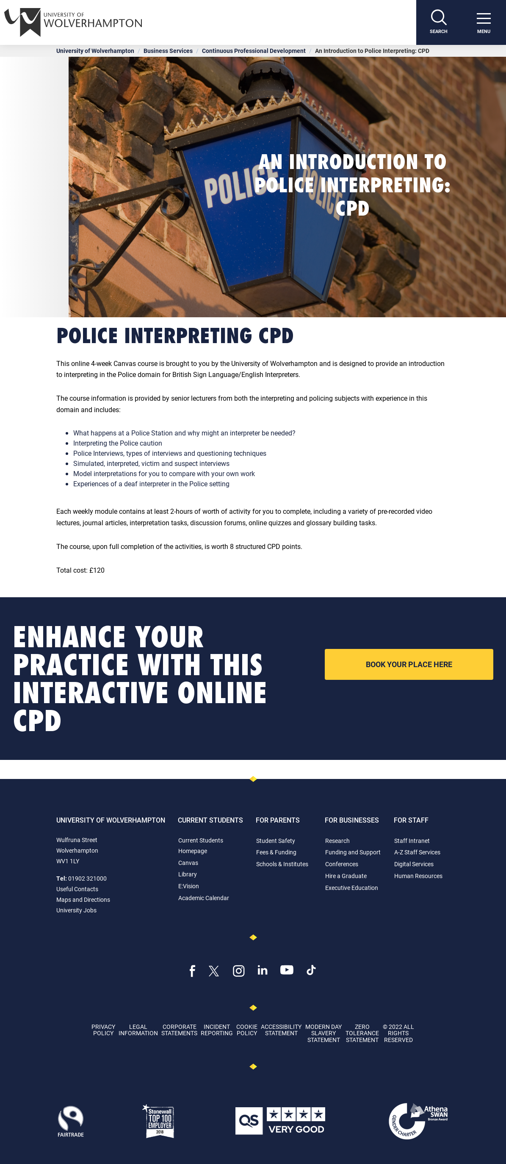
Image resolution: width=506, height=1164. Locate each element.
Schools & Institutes (282, 864)
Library (187, 874)
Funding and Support (353, 852)
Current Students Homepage (200, 845)
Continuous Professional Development (254, 51)
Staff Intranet (412, 841)
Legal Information (138, 1030)
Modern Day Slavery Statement (323, 1033)
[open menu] (483, 22)
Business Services (168, 51)
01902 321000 (87, 878)
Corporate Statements (179, 1030)
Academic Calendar (203, 898)
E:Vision (188, 886)
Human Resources (418, 876)
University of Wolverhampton (95, 51)
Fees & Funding (276, 852)
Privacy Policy (103, 1030)
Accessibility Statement (281, 1030)
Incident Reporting (217, 1030)
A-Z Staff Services (417, 852)
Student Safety (275, 841)
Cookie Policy (246, 1030)
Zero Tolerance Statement (362, 1033)
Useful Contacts (77, 889)
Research (337, 841)
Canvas (188, 863)
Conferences (341, 864)
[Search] (438, 22)
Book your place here (409, 664)
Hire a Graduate (346, 876)
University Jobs (76, 910)
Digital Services (414, 864)
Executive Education (351, 888)
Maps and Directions (83, 899)
